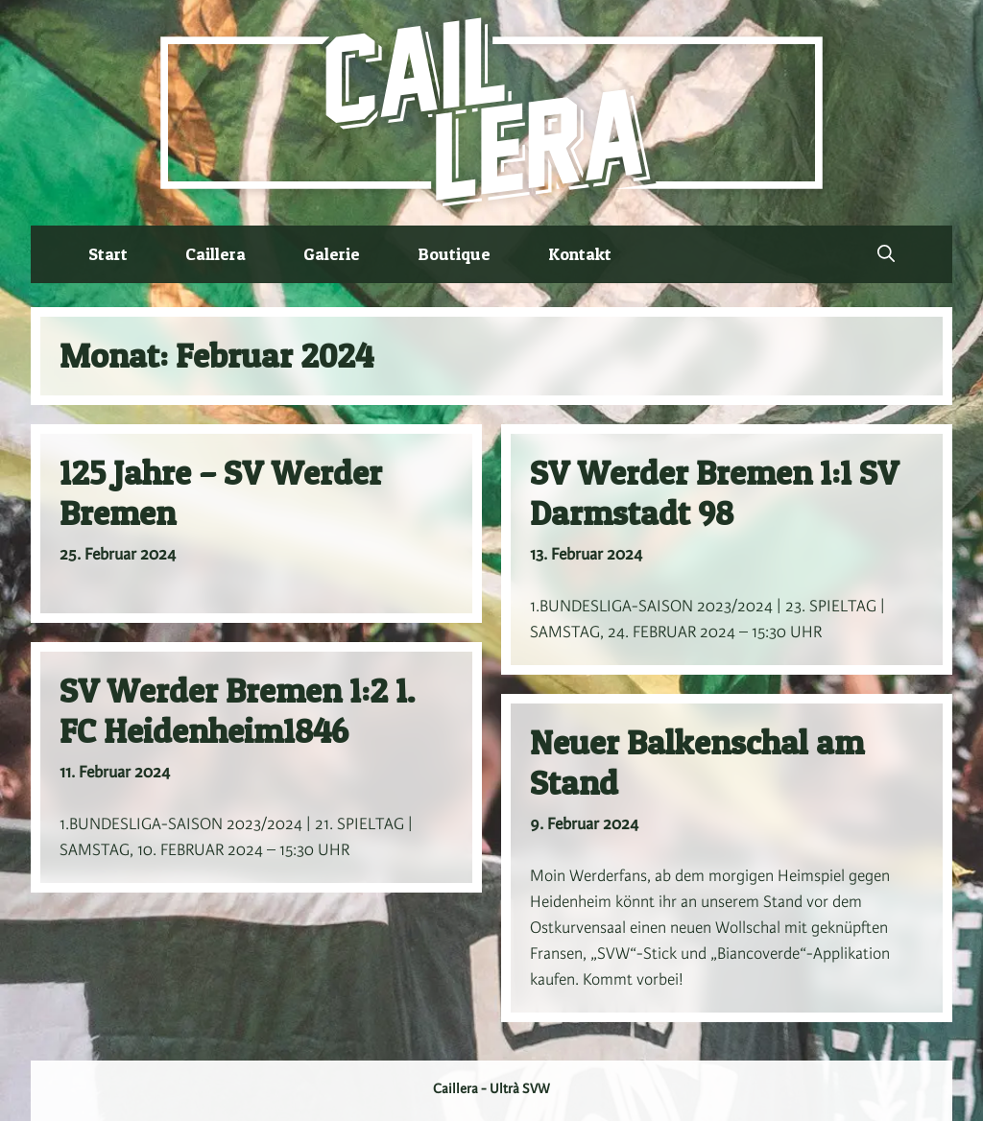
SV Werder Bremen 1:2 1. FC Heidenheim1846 (237, 710)
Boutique (454, 254)
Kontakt (579, 254)
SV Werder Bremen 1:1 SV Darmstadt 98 (714, 493)
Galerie (331, 254)
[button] (886, 254)
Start (108, 254)
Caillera (215, 254)
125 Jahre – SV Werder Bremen (221, 493)
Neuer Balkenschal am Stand (697, 762)
